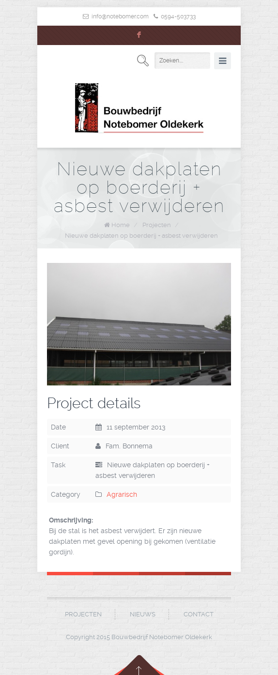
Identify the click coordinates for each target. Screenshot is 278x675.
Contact (199, 614)
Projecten (156, 225)
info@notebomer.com (120, 16)
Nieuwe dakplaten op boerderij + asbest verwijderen (141, 235)
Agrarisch (122, 494)
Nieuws (142, 614)
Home (120, 225)
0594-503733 (178, 16)
